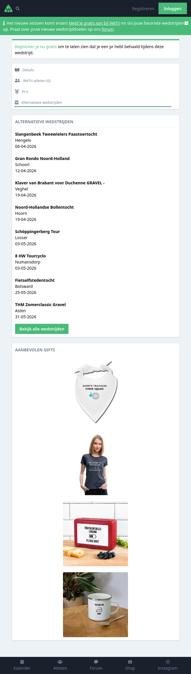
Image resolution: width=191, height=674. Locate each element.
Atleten (60, 665)
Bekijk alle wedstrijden (41, 329)
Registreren (143, 8)
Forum (96, 665)
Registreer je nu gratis (36, 46)
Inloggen (172, 8)
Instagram (168, 665)
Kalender (21, 665)
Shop (130, 665)
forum (108, 29)
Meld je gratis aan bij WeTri (94, 23)
